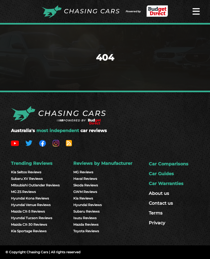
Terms (155, 213)
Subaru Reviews (86, 211)
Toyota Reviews (86, 231)
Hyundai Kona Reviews (30, 198)
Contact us (161, 203)
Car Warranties (166, 183)
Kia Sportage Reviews (28, 231)
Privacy (157, 222)
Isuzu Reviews (85, 218)
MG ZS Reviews (23, 192)
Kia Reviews (83, 198)
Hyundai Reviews (87, 205)
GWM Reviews (85, 192)
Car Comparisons (168, 163)
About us (159, 193)
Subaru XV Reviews (27, 179)
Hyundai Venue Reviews (31, 205)
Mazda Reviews (85, 224)
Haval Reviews (85, 179)
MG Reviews (83, 172)
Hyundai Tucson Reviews (31, 218)
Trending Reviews (31, 163)
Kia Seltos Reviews (26, 172)
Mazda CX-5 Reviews (28, 211)
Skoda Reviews (85, 185)
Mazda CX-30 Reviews (29, 224)
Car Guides (161, 173)
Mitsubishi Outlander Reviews (35, 185)
